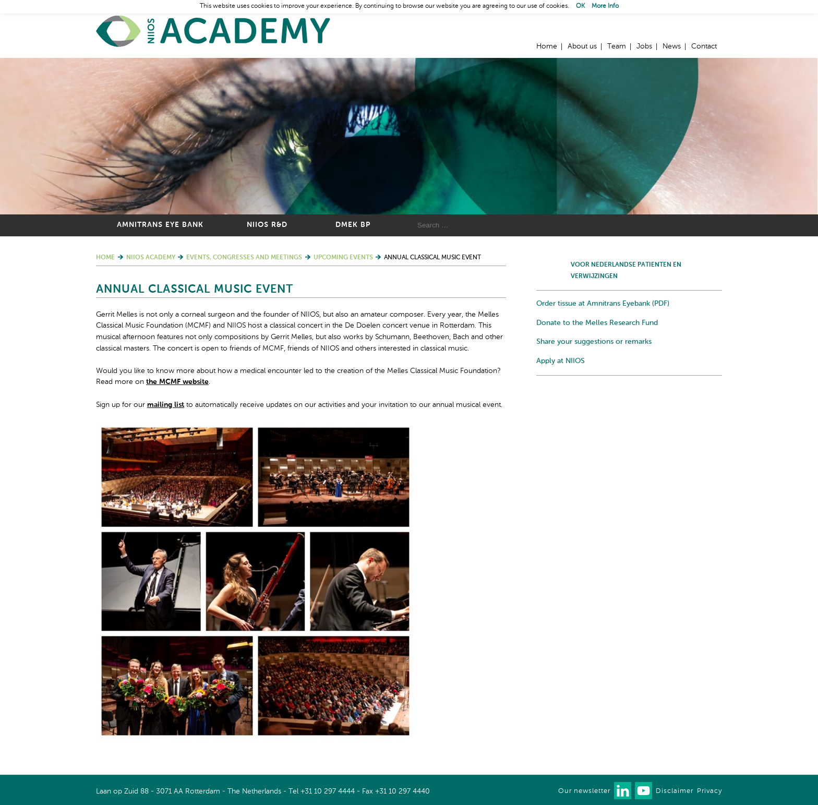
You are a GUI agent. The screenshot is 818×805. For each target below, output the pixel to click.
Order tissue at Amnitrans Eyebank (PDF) (602, 303)
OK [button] (580, 6)
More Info (605, 6)
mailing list (165, 404)
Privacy (709, 791)
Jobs (644, 46)
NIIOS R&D (267, 225)
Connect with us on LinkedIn (622, 790)
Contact (704, 46)
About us (582, 46)
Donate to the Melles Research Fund (597, 323)
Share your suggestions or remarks (594, 341)
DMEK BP (352, 225)
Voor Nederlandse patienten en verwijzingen (626, 271)
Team (616, 46)
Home (213, 31)
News (672, 46)
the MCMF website (177, 382)
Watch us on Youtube (643, 790)
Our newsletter (584, 791)
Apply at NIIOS (560, 361)
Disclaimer (674, 791)
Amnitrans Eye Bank (160, 225)
